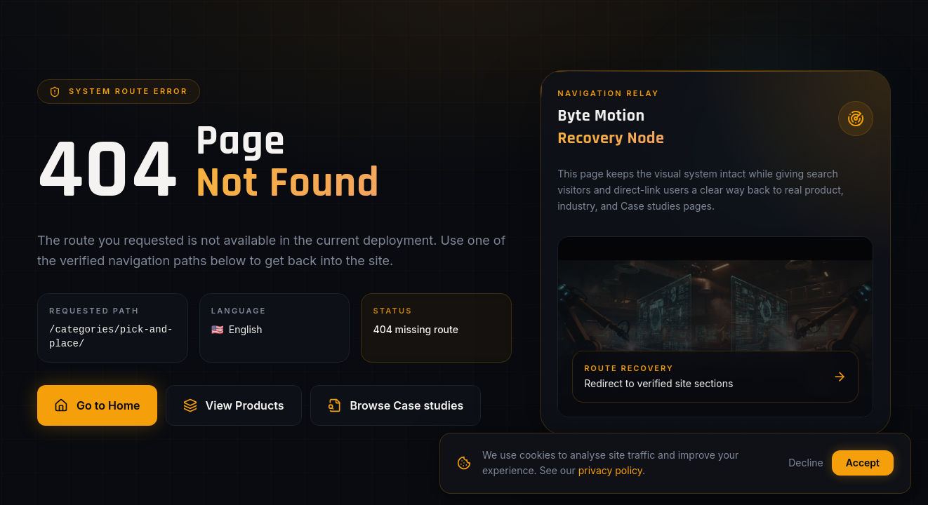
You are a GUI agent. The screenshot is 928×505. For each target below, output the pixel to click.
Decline (805, 463)
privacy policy (610, 470)
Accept (863, 463)
